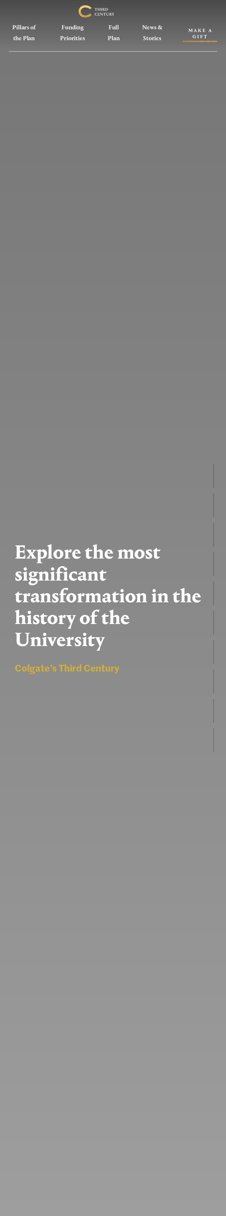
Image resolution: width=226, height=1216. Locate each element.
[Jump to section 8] (213, 681)
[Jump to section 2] (213, 505)
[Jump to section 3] (213, 535)
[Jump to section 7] (213, 652)
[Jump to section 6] (213, 623)
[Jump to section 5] (213, 593)
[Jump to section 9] (213, 711)
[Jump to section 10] (213, 740)
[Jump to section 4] (213, 564)
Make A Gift (200, 33)
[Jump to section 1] (213, 476)
